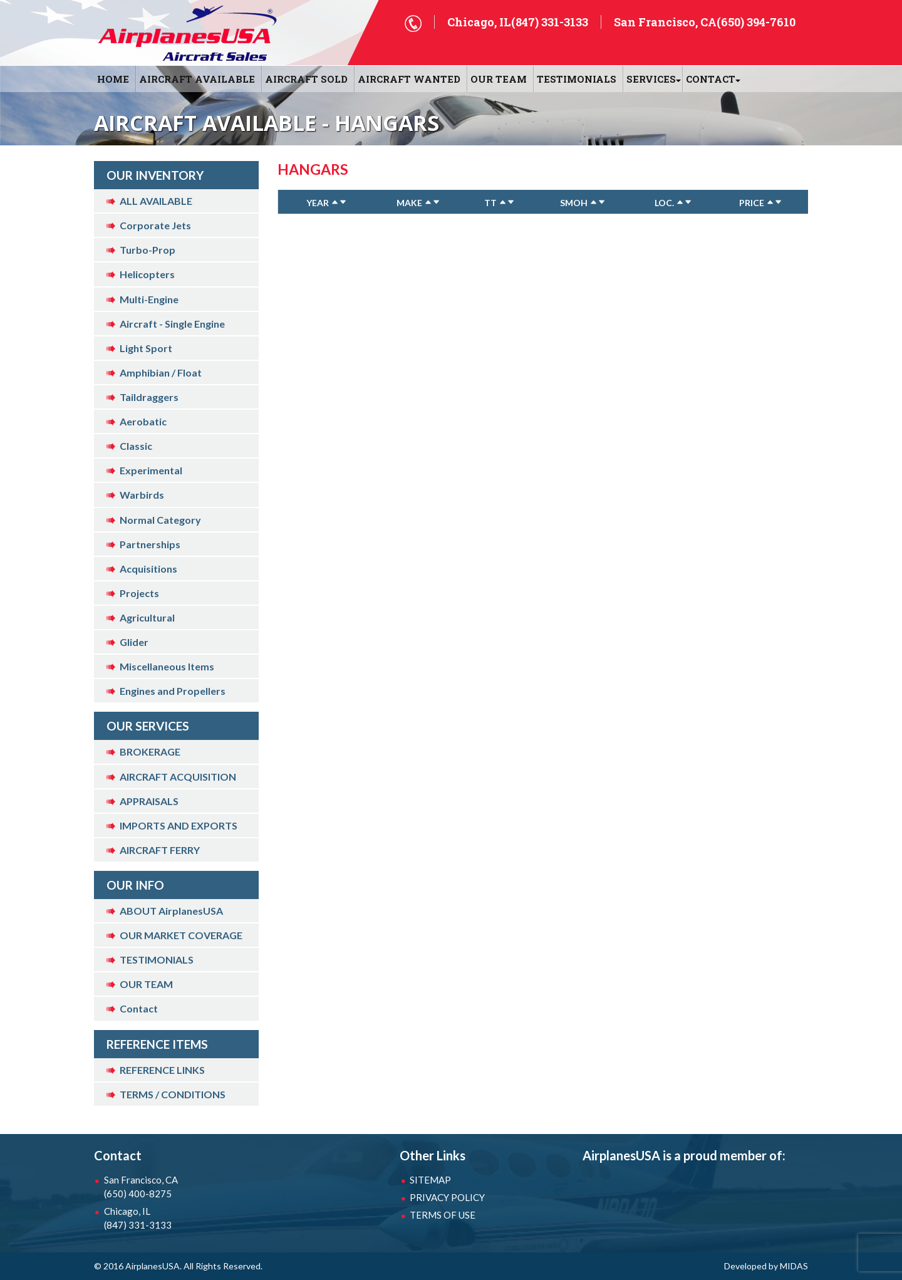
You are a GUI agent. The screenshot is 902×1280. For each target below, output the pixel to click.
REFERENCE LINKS (162, 1070)
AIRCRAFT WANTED (409, 79)
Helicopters (147, 274)
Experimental (151, 470)
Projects (139, 593)
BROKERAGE (150, 751)
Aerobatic (143, 421)
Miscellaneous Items (167, 666)
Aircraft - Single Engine (172, 324)
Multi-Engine (149, 299)
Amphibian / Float (161, 372)
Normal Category (160, 520)
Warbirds (142, 495)
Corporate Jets (155, 225)
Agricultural (147, 617)
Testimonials (576, 79)
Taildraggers (149, 397)
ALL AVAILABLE (156, 201)
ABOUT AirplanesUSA (171, 911)
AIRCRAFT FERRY (160, 850)
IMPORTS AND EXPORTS (178, 825)
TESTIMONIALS (157, 959)
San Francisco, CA (169, 1187)
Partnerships (150, 544)
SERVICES (651, 79)
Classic (136, 446)
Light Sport (146, 348)
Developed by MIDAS (766, 1266)
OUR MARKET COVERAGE (181, 935)
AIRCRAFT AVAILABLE (197, 79)
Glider (134, 642)
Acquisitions (148, 569)
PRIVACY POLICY (447, 1197)
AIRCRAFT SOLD (306, 79)
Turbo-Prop (147, 250)
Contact (139, 1008)
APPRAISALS (149, 801)
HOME (113, 79)
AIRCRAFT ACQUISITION (178, 777)
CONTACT (710, 79)
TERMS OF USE (442, 1214)
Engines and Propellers (173, 691)
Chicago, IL (169, 1218)
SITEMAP (430, 1179)
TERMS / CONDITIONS (173, 1094)
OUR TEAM (498, 79)
